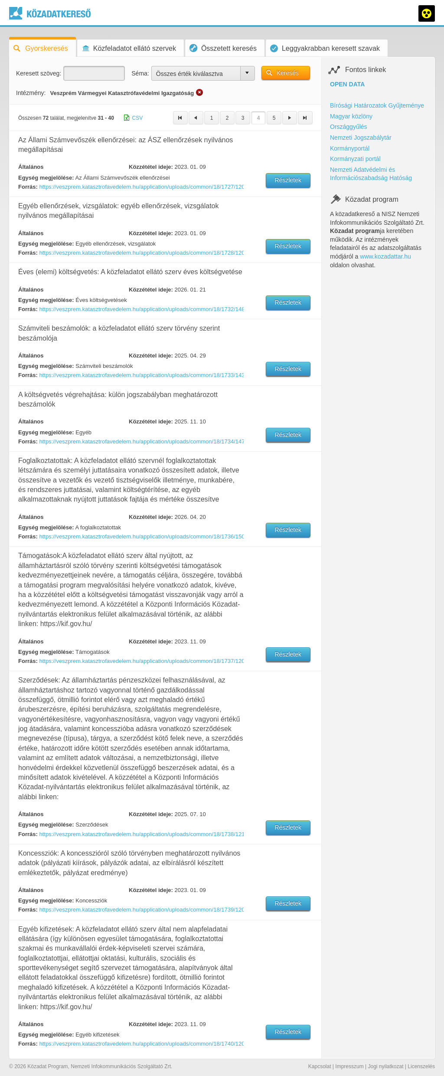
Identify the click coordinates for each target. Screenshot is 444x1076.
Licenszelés (421, 1066)
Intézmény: (31, 92)
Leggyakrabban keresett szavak (325, 48)
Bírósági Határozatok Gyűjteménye (377, 105)
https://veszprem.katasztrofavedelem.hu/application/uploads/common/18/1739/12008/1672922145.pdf (141, 909)
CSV (137, 118)
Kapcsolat (319, 1066)
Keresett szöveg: (38, 73)
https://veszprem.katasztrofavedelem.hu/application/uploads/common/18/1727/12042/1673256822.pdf (141, 187)
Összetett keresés (223, 48)
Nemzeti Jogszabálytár (361, 137)
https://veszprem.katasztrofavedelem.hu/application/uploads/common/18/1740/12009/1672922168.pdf (141, 1043)
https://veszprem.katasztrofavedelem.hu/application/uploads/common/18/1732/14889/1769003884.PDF (141, 309)
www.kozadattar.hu (385, 256)
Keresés (288, 72)
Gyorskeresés (40, 48)
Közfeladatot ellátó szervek (129, 48)
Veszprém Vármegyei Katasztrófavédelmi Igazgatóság (122, 93)
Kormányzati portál (355, 158)
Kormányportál (349, 148)
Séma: (140, 73)
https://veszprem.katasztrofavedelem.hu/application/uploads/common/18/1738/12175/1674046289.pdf (141, 834)
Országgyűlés (348, 126)
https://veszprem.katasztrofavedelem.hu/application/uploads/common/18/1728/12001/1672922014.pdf (141, 252)
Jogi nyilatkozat (385, 1066)
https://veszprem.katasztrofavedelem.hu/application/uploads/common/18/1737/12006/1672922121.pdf (141, 661)
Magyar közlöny (351, 116)
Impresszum (349, 1066)
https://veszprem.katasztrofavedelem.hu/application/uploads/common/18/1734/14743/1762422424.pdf (141, 441)
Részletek (288, 180)
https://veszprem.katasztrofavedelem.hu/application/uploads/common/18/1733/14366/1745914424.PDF (141, 375)
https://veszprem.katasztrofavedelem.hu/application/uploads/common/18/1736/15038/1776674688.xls (141, 536)
